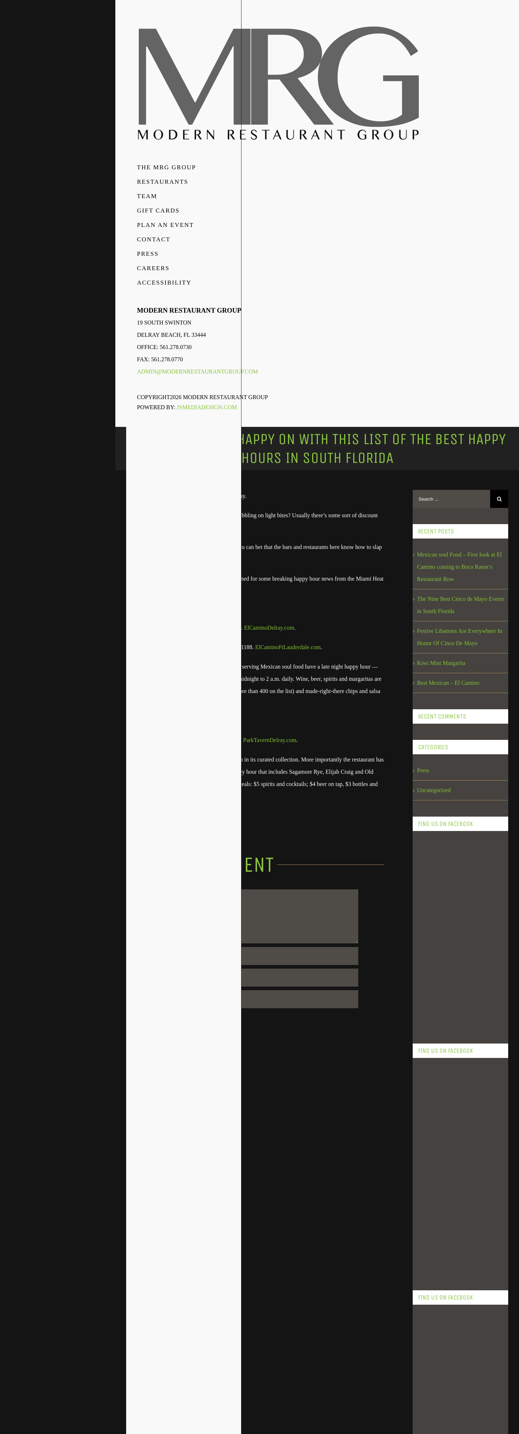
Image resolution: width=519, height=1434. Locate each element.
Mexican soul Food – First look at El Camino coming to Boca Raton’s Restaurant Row (459, 566)
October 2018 (433, 1094)
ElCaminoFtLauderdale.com (287, 647)
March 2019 (431, 1054)
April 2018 (429, 1213)
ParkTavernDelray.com (270, 740)
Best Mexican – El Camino (448, 683)
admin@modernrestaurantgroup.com (197, 371)
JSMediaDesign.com (207, 407)
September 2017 (435, 1312)
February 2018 (434, 1253)
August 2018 (432, 1134)
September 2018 (435, 1114)
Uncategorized (434, 790)
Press (423, 770)
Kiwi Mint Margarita (441, 663)
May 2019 (428, 1015)
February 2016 (434, 1411)
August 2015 (432, 1431)
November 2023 (435, 995)
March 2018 (431, 1233)
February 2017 (434, 1352)
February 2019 (434, 1074)
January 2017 (432, 1371)
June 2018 (428, 1173)
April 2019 (429, 1035)
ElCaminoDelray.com (269, 628)
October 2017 (433, 1292)
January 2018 (432, 1272)
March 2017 (431, 1332)
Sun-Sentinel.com (165, 816)
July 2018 (428, 1154)
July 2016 (428, 1391)
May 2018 (428, 1193)
